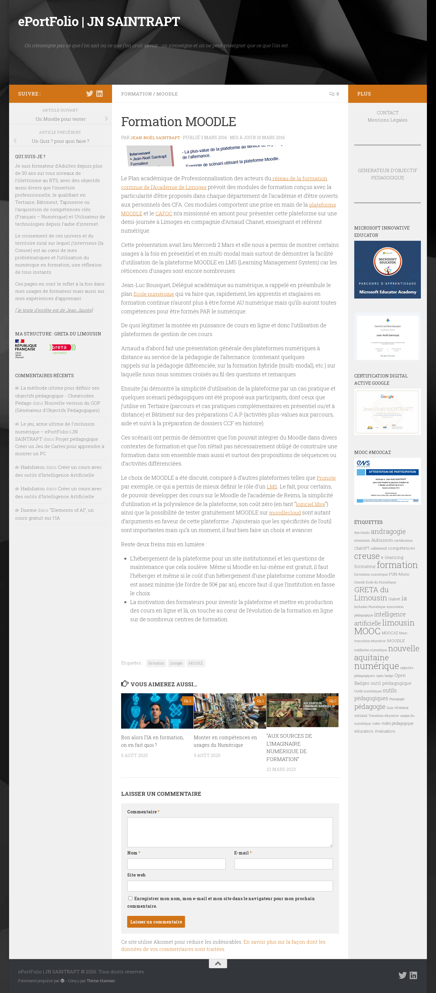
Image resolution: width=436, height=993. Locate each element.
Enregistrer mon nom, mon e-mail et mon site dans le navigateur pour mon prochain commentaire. (221, 902)
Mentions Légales (388, 120)
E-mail (243, 853)
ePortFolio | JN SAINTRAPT (99, 21)
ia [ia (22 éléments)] (404, 598)
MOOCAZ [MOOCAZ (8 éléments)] (390, 632)
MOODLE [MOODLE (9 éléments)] (396, 640)
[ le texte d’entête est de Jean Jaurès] (54, 310)
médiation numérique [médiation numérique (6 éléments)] (370, 650)
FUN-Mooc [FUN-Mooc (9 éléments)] (399, 574)
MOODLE (169, 93)
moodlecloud (285, 512)
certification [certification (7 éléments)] (403, 540)
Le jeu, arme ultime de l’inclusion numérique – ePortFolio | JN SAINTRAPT (55, 431)
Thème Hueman (101, 980)
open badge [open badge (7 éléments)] (384, 675)
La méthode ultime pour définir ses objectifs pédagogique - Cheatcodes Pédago (57, 395)
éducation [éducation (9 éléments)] (364, 731)
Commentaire (143, 812)
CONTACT (388, 112)
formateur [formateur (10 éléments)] (365, 566)
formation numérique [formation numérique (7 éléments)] (371, 574)
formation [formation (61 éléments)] (397, 564)
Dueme (29, 510)
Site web (136, 875)
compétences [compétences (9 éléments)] (401, 548)
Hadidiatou (33, 467)
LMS (272, 486)
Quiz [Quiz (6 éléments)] (390, 708)
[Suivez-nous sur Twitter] (89, 93)
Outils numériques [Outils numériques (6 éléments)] (368, 691)
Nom (133, 853)
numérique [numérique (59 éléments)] (376, 665)
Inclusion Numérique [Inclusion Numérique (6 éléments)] (369, 607)
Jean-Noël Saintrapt (156, 137)
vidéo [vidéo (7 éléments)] (376, 723)
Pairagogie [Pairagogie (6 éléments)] (397, 699)
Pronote (326, 477)
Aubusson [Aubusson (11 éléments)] (382, 540)
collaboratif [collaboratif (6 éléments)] (379, 548)
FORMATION (137, 93)
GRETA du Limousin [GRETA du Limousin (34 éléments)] (371, 593)
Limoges (176, 663)
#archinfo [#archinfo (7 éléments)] (362, 532)
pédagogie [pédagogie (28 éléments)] (369, 706)
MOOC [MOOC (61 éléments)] (367, 631)
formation (156, 663)
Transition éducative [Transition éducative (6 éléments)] (383, 716)
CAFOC (166, 213)
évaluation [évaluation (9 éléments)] (385, 731)
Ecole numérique (155, 293)
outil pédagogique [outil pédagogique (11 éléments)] (391, 683)
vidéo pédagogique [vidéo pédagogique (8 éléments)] (398, 723)
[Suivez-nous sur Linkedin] (99, 93)
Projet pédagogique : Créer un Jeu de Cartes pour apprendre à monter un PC (59, 446)
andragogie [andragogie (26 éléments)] (388, 531)
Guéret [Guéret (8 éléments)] (394, 598)
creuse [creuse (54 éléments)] (367, 555)
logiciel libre (311, 504)
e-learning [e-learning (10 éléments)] (392, 557)
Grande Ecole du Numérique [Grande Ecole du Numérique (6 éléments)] (375, 582)
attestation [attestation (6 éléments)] (362, 540)
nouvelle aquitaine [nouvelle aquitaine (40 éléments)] (386, 652)
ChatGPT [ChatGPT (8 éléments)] (361, 548)
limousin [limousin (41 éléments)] (398, 622)
